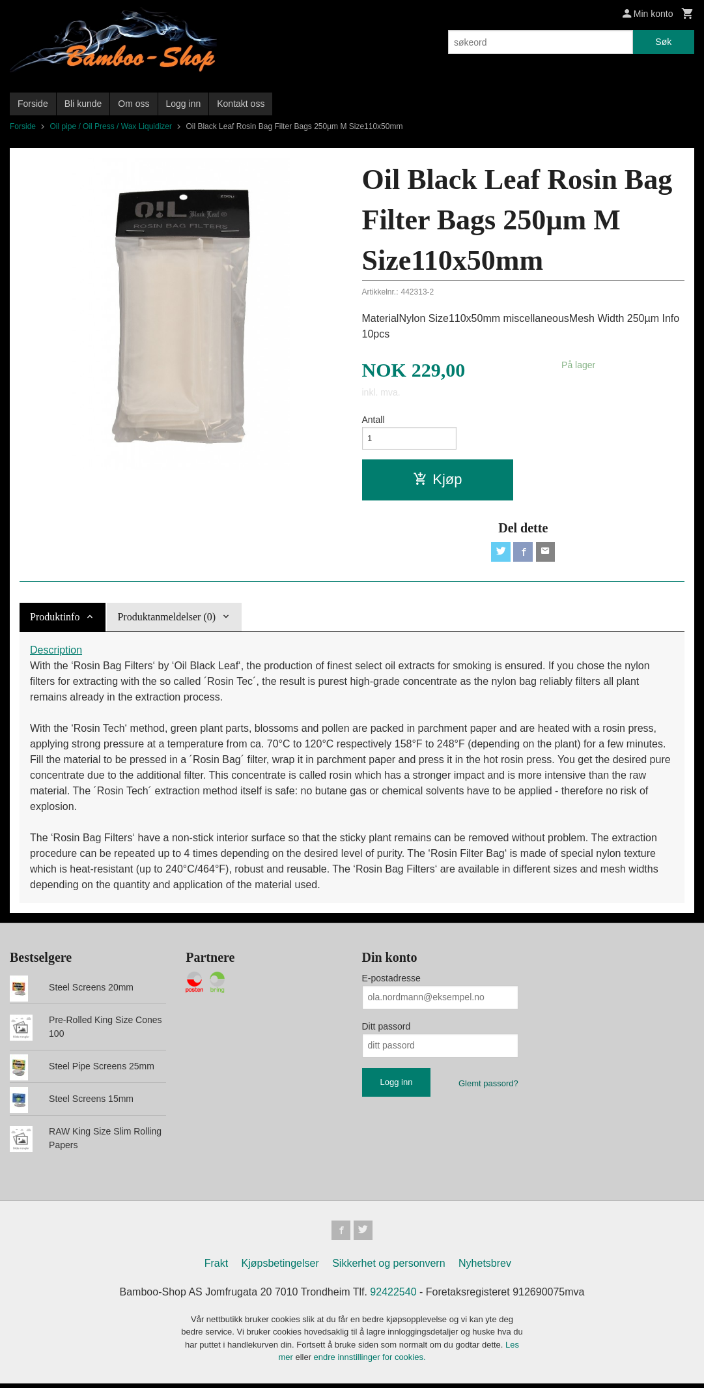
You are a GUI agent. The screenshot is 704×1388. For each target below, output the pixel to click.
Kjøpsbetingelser (280, 1267)
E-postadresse (391, 981)
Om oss (133, 103)
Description (56, 653)
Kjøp (437, 481)
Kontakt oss (240, 103)
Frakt (216, 1267)
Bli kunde (83, 103)
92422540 (393, 1296)
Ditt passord (386, 1029)
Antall (373, 419)
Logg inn (183, 103)
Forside (33, 103)
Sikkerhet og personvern (388, 1267)
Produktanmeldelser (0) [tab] (166, 620)
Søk (663, 41)
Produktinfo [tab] (54, 620)
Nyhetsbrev (484, 1267)
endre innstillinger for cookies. (370, 1362)
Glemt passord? (488, 1087)
